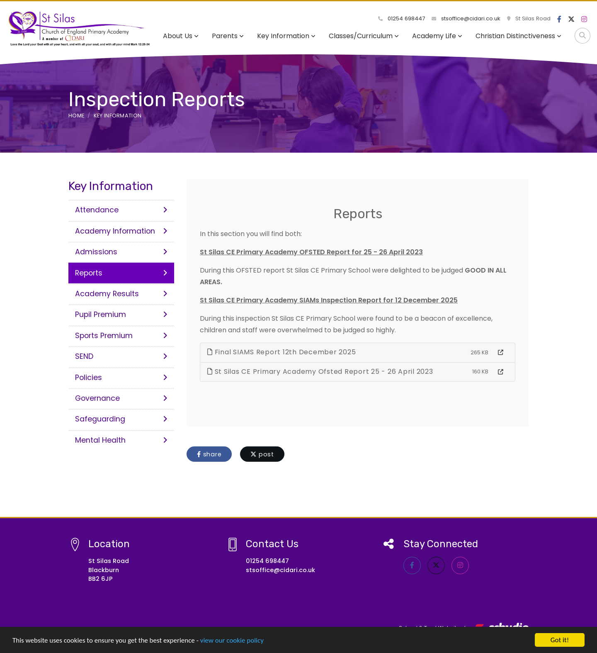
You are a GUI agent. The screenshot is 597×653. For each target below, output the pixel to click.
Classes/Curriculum (364, 36)
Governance (121, 398)
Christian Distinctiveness (518, 36)
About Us (181, 36)
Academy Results (121, 294)
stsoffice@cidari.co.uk (466, 18)
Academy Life (437, 36)
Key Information (286, 36)
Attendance (121, 210)
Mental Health (121, 440)
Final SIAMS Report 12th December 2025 (281, 352)
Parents (228, 36)
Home (76, 115)
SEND (121, 356)
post (262, 454)
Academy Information (121, 231)
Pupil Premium (121, 314)
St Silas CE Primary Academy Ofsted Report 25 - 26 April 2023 (320, 371)
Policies (121, 378)
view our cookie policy (232, 640)
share (209, 454)
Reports (121, 273)
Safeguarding (121, 419)
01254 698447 (401, 18)
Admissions (121, 252)
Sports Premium (121, 336)
